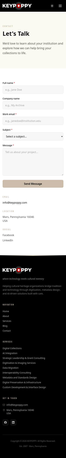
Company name (11, 98)
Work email (10, 114)
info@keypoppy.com (15, 202)
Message (8, 145)
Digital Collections (12, 348)
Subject (7, 129)
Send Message (33, 184)
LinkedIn (8, 240)
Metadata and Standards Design (20, 377)
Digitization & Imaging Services (19, 362)
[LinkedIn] (13, 422)
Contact (7, 330)
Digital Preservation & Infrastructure (22, 382)
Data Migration (11, 367)
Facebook (8, 235)
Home (6, 311)
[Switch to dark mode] (52, 6)
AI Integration (10, 353)
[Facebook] (5, 422)
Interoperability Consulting (17, 372)
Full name (9, 82)
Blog (5, 325)
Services (7, 321)
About (6, 316)
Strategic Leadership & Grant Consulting (24, 358)
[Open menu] (60, 6)
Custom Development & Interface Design (24, 387)
